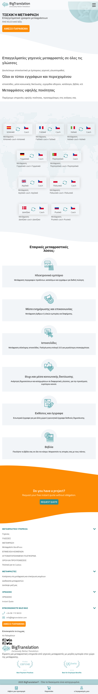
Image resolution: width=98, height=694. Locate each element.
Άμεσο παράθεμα (16, 29)
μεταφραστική (21, 654)
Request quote (49, 502)
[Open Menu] (94, 5)
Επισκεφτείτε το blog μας (13, 631)
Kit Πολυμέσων (8, 635)
